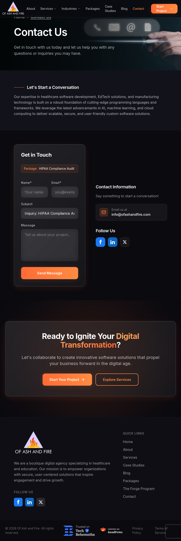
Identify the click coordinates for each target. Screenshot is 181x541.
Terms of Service (161, 530)
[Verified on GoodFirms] (113, 531)
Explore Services (117, 379)
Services (48, 8)
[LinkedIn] (112, 242)
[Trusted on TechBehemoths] (79, 531)
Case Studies (110, 9)
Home (128, 442)
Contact (138, 8)
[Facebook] (100, 242)
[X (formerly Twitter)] (125, 242)
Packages (93, 8)
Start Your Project (67, 379)
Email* (56, 182)
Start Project (164, 9)
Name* (26, 182)
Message (28, 225)
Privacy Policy (137, 530)
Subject (27, 204)
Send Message (49, 273)
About (30, 8)
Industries (71, 8)
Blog (124, 8)
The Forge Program (139, 488)
